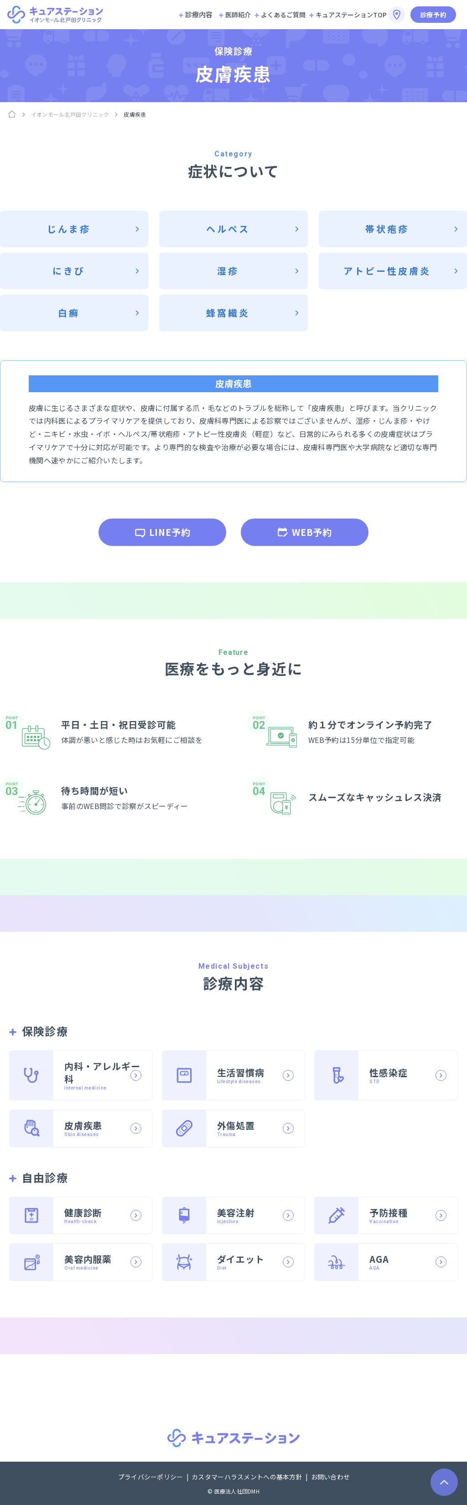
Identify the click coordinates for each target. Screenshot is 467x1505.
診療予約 (433, 14)
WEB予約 (304, 532)
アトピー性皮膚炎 (387, 270)
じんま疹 (69, 228)
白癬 (69, 312)
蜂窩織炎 (228, 312)
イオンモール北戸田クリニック (70, 114)
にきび (68, 270)
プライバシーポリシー (151, 1476)
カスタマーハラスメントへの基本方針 (248, 1476)
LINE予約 (163, 532)
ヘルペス (228, 228)
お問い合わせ (330, 1476)
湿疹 (228, 270)
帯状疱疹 (387, 228)
